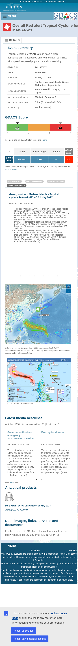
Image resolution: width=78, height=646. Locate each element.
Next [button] (73, 231)
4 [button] (29, 276)
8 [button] (48, 276)
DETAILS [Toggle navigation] (12, 40)
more (12, 483)
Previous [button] (4, 231)
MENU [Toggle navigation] (9, 16)
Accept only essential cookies (30, 638)
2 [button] (20, 276)
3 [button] (25, 276)
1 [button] (15, 276)
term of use (25, 1)
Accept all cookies (23, 630)
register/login (50, 1)
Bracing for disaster (53, 432)
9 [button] (52, 276)
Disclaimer (35, 550)
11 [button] (62, 276)
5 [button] (34, 276)
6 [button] (39, 276)
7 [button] (43, 276)
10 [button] (57, 276)
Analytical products (16, 185)
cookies (73, 550)
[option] (39, 217)
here (45, 140)
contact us (37, 1)
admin (61, 1)
